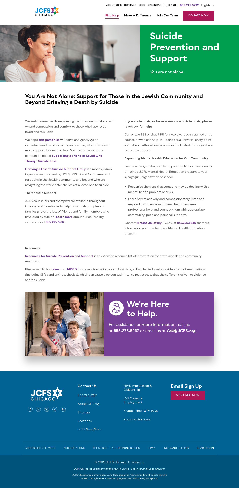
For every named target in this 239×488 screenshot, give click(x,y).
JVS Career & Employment (133, 401)
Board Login (205, 448)
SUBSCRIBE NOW (187, 395)
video (55, 269)
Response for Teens (137, 420)
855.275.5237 (189, 5)
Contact (130, 5)
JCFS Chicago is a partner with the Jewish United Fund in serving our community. (119, 469)
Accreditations (74, 448)
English (205, 5)
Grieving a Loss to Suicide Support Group (55, 169)
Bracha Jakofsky (149, 223)
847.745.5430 (186, 223)
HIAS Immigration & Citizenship (137, 388)
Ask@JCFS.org (88, 404)
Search (173, 5)
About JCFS (114, 5)
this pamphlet (49, 140)
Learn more (64, 217)
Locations (85, 421)
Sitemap (84, 413)
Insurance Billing (176, 448)
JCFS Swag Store (89, 430)
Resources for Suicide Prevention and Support (59, 256)
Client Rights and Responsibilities (116, 448)
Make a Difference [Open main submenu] (137, 15)
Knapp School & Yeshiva (140, 411)
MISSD (72, 269)
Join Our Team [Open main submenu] (167, 15)
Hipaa (151, 448)
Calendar (154, 5)
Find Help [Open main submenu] (112, 15)
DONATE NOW (198, 15)
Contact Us (87, 386)
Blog (142, 5)
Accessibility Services (40, 448)
